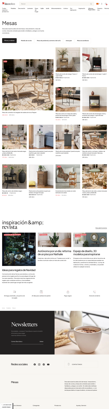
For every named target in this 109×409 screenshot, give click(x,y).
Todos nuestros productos (5, 10)
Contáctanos (79, 401)
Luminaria (30, 8)
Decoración (21, 8)
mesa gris (69, 40)
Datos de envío (80, 406)
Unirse (41, 337)
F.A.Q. (77, 404)
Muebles (13, 8)
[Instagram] (39, 357)
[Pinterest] (44, 357)
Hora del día (14, 406)
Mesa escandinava (83, 40)
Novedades (57, 404)
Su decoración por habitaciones (19, 404)
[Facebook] (35, 357)
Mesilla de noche (26, 40)
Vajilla (42, 8)
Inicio (3, 308)
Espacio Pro (99, 9)
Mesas (14, 308)
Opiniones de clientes (82, 408)
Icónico (65, 8)
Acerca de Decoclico (16, 401)
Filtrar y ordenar (9, 40)
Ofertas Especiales (91, 9)
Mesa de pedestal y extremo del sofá (48, 40)
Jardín (47, 8)
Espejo (56, 401)
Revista (106, 8)
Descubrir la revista (101, 228)
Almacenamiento (56, 8)
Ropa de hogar (36, 10)
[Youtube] (48, 357)
